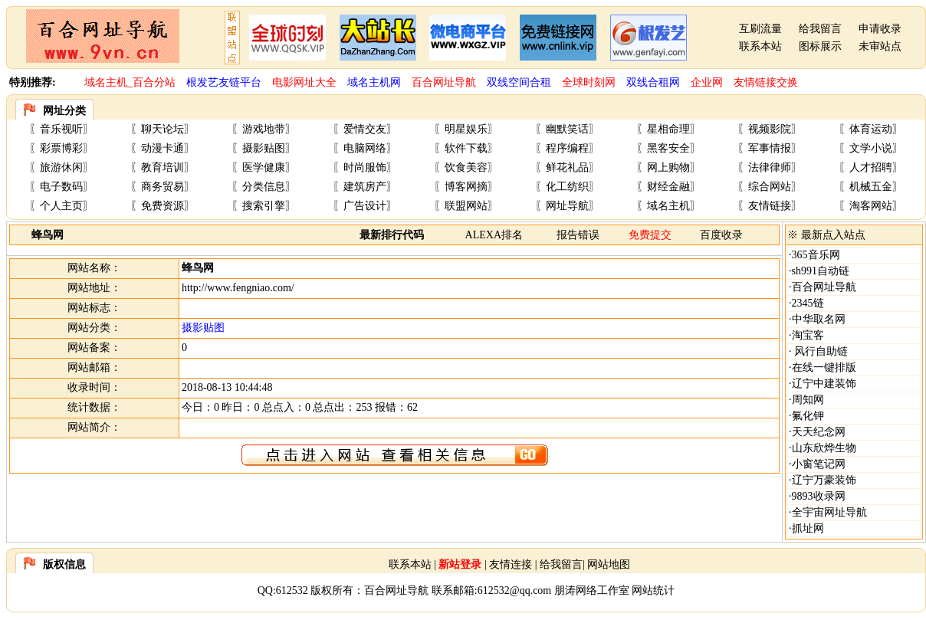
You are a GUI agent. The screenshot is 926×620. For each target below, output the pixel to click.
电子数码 (61, 186)
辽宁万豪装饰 (824, 480)
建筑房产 (364, 186)
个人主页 (61, 206)
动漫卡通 (162, 148)
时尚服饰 (364, 167)
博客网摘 (466, 186)
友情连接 (510, 564)
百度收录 (721, 235)
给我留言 (820, 28)
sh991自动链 (820, 271)
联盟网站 (466, 206)
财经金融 (668, 186)
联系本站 (760, 46)
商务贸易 (162, 186)
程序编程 (567, 148)
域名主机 (668, 206)
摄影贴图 (263, 148)
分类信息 (263, 186)
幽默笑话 (567, 129)
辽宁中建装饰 (824, 383)
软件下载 (466, 148)
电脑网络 (364, 148)
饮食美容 (466, 167)
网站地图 (608, 564)
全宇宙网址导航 (829, 512)
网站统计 (653, 590)
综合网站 (769, 186)
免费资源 (162, 206)
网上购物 (668, 167)
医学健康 (263, 167)
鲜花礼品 (567, 167)
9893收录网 (819, 496)
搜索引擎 (263, 206)
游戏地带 (263, 129)
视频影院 (769, 129)
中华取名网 (819, 319)
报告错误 (578, 235)
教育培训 (162, 167)
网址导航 (567, 206)
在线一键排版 (824, 367)
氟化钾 (808, 416)
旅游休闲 (61, 167)
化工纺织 (567, 186)
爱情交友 (364, 129)
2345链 (808, 303)
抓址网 (808, 528)
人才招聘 (870, 167)
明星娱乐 (466, 129)
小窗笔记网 (819, 464)
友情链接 (769, 206)
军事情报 (769, 148)
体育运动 (870, 129)
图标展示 (820, 46)
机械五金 (870, 186)
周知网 (808, 399)
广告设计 (364, 206)
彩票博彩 (61, 148)
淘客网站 (870, 206)
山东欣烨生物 (824, 448)
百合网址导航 (824, 287)
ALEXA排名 (494, 235)
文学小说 (870, 148)
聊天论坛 (162, 129)
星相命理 (668, 129)
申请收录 (880, 28)
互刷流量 (760, 28)
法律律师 (769, 167)
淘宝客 (808, 335)
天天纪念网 (819, 432)
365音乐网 (816, 255)
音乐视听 (61, 129)
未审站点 (880, 46)
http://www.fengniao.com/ (238, 288)
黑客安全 (668, 148)
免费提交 (650, 235)
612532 (292, 590)
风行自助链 (820, 351)
